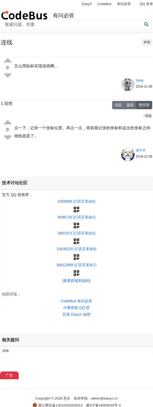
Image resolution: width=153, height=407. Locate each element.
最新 (130, 105)
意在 (66, 398)
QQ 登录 (146, 4)
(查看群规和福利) (76, 281)
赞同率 (144, 105)
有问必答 (124, 4)
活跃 (118, 105)
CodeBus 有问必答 (76, 301)
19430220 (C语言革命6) (76, 249)
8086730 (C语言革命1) (77, 217)
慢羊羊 (141, 150)
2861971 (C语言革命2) (77, 233)
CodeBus (104, 4)
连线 (5, 351)
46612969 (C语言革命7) (76, 265)
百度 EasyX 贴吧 (76, 314)
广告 (9, 375)
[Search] (76, 24)
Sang (139, 80)
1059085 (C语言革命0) (77, 201)
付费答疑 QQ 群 (76, 308)
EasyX (87, 4)
